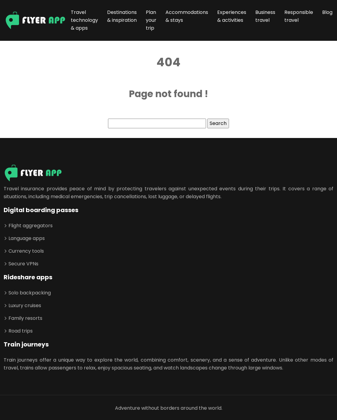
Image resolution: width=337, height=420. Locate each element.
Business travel (265, 16)
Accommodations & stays (186, 16)
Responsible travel (298, 16)
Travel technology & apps (84, 20)
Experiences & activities (231, 16)
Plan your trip (151, 20)
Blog (327, 12)
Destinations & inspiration (122, 16)
